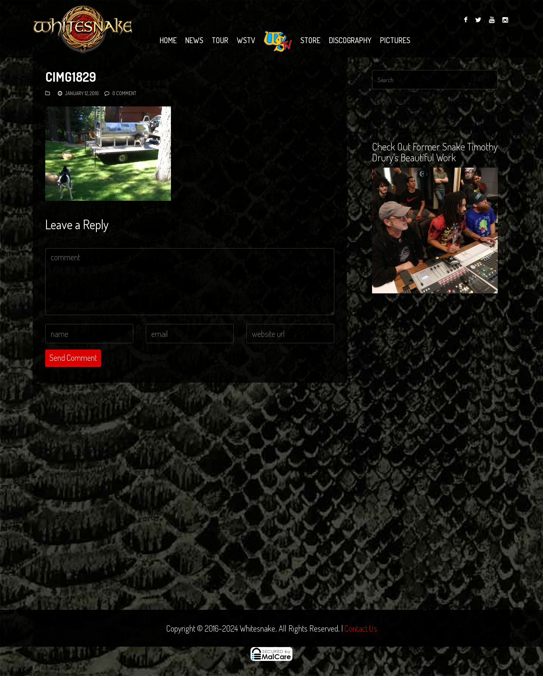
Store (310, 40)
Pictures (395, 40)
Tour (220, 40)
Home (168, 40)
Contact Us (360, 628)
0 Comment (124, 93)
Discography (350, 40)
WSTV (246, 40)
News (194, 40)
